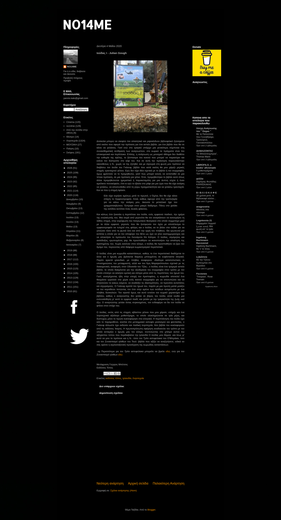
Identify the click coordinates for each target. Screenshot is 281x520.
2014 (70, 273)
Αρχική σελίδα (138, 483)
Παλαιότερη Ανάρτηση (168, 483)
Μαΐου (69, 226)
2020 (70, 195)
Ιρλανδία (127, 378)
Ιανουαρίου (72, 244)
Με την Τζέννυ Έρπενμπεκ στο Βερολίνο (204, 263)
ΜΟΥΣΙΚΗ (71, 144)
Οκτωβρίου (72, 208)
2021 (70, 190)
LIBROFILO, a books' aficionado (206, 166)
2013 (70, 277)
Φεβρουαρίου (73, 240)
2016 (70, 264)
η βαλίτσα (201, 257)
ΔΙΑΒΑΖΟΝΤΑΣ (204, 151)
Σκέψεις (70, 152)
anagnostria (202, 206)
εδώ (168, 351)
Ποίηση (70, 148)
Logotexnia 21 (204, 220)
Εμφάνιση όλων (211, 286)
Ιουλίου (70, 217)
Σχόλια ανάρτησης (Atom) (123, 490)
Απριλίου (71, 231)
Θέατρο (70, 136)
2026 (70, 168)
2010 (70, 291)
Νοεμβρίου (72, 203)
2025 (70, 172)
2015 (70, 268)
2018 (70, 255)
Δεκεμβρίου (72, 199)
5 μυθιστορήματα (204, 170)
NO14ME (87, 24)
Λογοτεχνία (138, 378)
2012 (70, 282)
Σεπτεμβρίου (73, 213)
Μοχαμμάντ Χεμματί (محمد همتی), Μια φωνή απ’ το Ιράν (206, 226)
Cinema (70, 122)
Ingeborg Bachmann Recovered (202, 240)
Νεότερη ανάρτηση (110, 483)
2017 (70, 259)
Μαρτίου (71, 235)
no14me (70, 126)
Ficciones (201, 273)
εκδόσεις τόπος (113, 378)
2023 (70, 181)
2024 (70, 177)
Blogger (151, 509)
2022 (70, 186)
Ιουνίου (70, 222)
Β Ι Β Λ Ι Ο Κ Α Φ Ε (206, 192)
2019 (70, 250)
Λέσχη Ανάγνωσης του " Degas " (206, 130)
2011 (70, 286)
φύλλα (199, 178)
